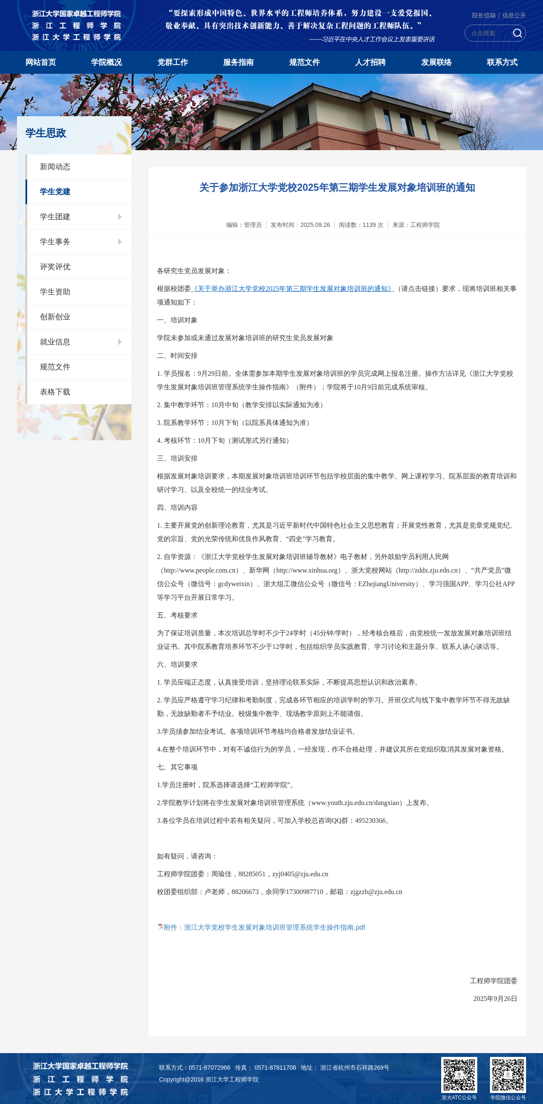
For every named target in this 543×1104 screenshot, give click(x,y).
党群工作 (172, 62)
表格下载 (55, 392)
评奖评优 (55, 267)
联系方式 (502, 62)
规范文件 (304, 62)
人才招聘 (370, 62)
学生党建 (55, 191)
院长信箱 (484, 15)
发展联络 (436, 62)
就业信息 (55, 342)
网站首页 (40, 62)
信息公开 (514, 15)
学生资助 (55, 292)
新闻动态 (55, 166)
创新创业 (55, 317)
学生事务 (55, 242)
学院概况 (106, 62)
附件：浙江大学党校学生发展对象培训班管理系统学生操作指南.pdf (264, 927)
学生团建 (55, 216)
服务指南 (238, 62)
